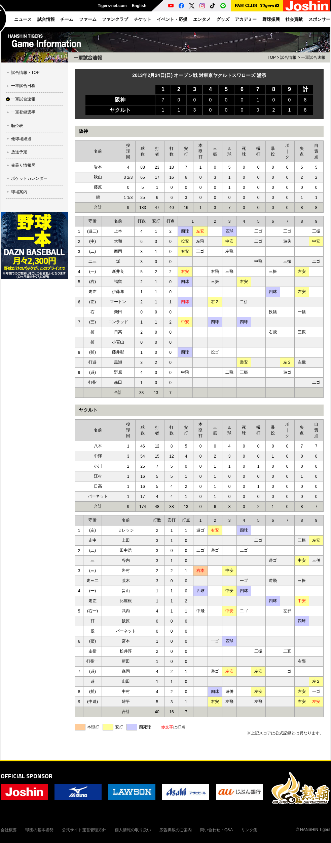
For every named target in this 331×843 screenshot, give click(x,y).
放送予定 (19, 152)
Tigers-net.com (112, 5)
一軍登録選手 (23, 112)
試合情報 (288, 57)
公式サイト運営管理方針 (84, 830)
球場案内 (19, 191)
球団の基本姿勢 (39, 830)
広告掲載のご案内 (175, 830)
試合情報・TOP (25, 72)
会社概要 (9, 830)
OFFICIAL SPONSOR (26, 776)
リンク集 (249, 830)
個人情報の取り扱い (133, 830)
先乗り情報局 (23, 165)
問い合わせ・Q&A (216, 830)
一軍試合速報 (23, 99)
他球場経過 (21, 138)
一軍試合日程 (23, 85)
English (139, 5)
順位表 (17, 125)
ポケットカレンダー (29, 178)
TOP (271, 57)
